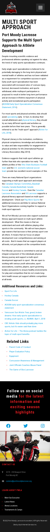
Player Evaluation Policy (19, 351)
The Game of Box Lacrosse (21, 369)
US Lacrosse (31, 193)
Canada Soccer (11, 300)
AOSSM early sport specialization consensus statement (24, 306)
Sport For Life (11, 291)
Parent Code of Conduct (20, 347)
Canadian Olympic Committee (18, 184)
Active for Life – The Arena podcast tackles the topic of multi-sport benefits (25, 332)
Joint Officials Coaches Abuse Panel (25, 365)
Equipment (14, 356)
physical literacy (29, 120)
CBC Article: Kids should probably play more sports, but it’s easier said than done (24, 325)
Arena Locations (11, 506)
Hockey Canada (19, 190)
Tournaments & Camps (13, 509)
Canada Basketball (18, 187)
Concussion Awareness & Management (26, 360)
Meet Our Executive (12, 498)
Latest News (10, 502)
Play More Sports (31, 200)
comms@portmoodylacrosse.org (19, 481)
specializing (12, 117)
